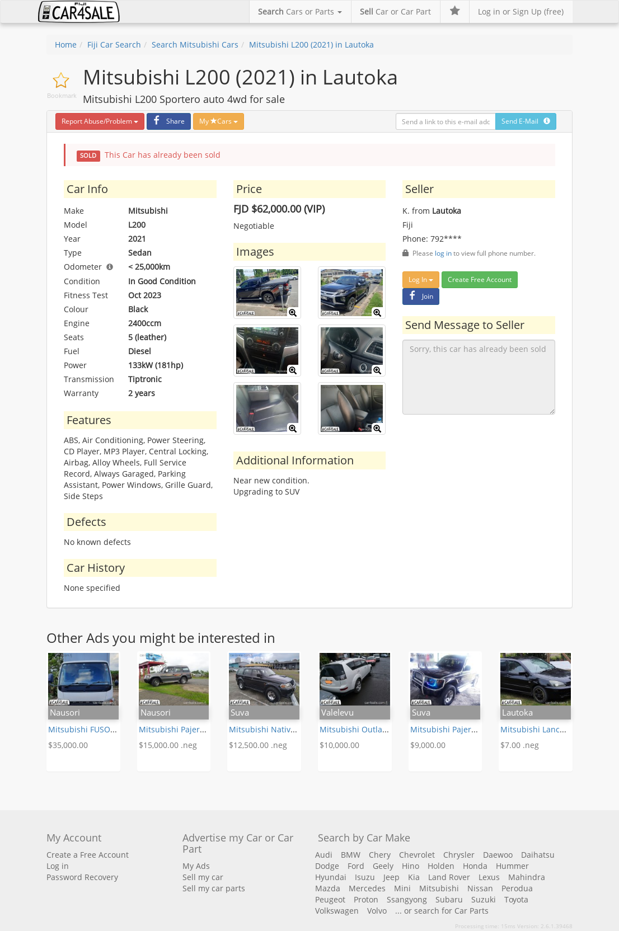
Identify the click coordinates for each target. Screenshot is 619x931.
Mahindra (526, 877)
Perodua (517, 888)
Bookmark (62, 95)
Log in (57, 866)
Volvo (377, 910)
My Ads (196, 866)
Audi (323, 854)
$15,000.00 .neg (168, 745)
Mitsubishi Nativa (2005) (274, 729)
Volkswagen (337, 910)
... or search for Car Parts (442, 910)
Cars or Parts (300, 11)
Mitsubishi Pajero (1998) (184, 729)
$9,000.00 (428, 745)
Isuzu (365, 877)
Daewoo (498, 854)
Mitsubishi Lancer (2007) (546, 729)
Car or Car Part (395, 11)
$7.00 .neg (519, 745)
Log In (421, 279)
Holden (441, 866)
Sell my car (202, 877)
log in (443, 252)
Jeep (391, 877)
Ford (356, 866)
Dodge (327, 866)
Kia (414, 877)
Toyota (516, 899)
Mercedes (367, 888)
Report (100, 121)
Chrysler (459, 854)
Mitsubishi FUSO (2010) (91, 729)
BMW (350, 854)
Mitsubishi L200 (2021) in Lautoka (311, 44)
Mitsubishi (439, 888)
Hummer (512, 866)
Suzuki (483, 899)
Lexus (489, 877)
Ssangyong (407, 899)
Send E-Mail (525, 121)
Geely (383, 866)
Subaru (449, 899)
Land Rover (449, 877)
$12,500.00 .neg (258, 745)
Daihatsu (538, 854)
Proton (366, 899)
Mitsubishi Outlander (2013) (372, 729)
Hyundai (330, 877)
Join (419, 296)
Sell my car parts (213, 888)
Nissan (480, 888)
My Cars (218, 121)
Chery (380, 854)
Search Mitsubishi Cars (195, 44)
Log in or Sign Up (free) (521, 11)
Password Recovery (82, 877)
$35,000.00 (68, 745)
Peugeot (330, 899)
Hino (410, 866)
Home (66, 44)
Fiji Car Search (114, 44)
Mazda (327, 888)
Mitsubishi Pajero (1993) (455, 729)
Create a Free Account (87, 854)
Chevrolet (417, 854)
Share (167, 121)
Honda (475, 866)
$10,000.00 (339, 745)
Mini (402, 888)
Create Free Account (480, 279)
